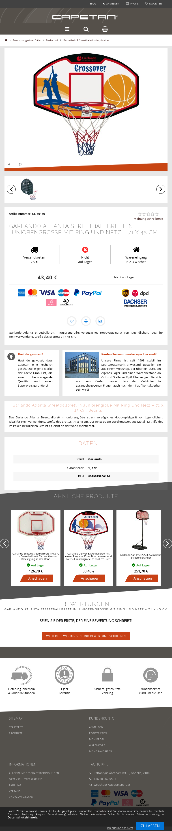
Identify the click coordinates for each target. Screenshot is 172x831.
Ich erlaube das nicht (120, 828)
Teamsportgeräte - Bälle (27, 40)
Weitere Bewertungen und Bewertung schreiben (86, 636)
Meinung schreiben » (148, 219)
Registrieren (98, 733)
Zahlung (15, 785)
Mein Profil (97, 739)
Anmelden (112, 3)
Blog (93, 3)
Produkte (16, 733)
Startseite (16, 727)
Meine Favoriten (100, 751)
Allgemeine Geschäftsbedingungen (34, 773)
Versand (15, 791)
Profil (134, 3)
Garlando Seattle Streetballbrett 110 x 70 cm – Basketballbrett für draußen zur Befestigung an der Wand (36, 556)
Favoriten (155, 3)
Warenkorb (97, 745)
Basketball (52, 40)
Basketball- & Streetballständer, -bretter (86, 40)
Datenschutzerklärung (26, 779)
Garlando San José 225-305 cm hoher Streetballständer (141, 556)
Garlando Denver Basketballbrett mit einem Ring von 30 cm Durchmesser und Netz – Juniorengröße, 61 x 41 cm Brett (88, 556)
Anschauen (37, 578)
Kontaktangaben (21, 797)
